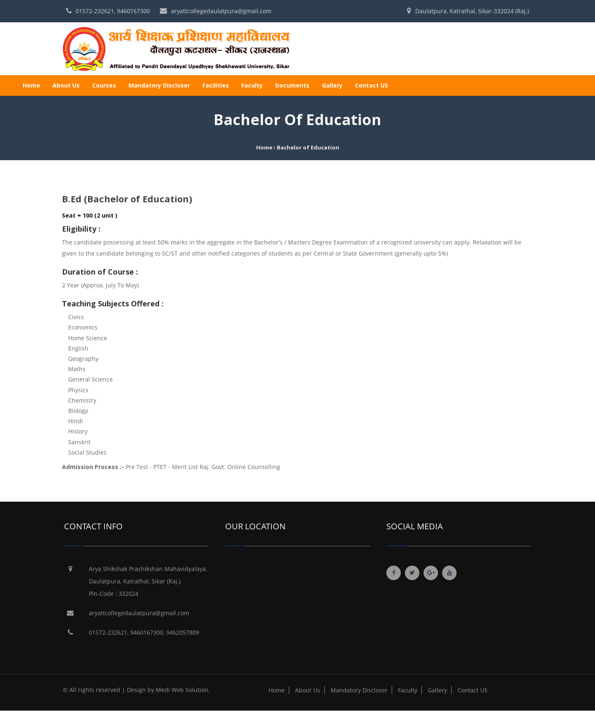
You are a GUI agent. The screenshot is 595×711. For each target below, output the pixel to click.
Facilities (215, 85)
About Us (66, 85)
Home (31, 85)
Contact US (371, 85)
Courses (104, 85)
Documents (292, 85)
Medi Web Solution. (183, 690)
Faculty (252, 85)
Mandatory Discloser (159, 85)
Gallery (332, 85)
